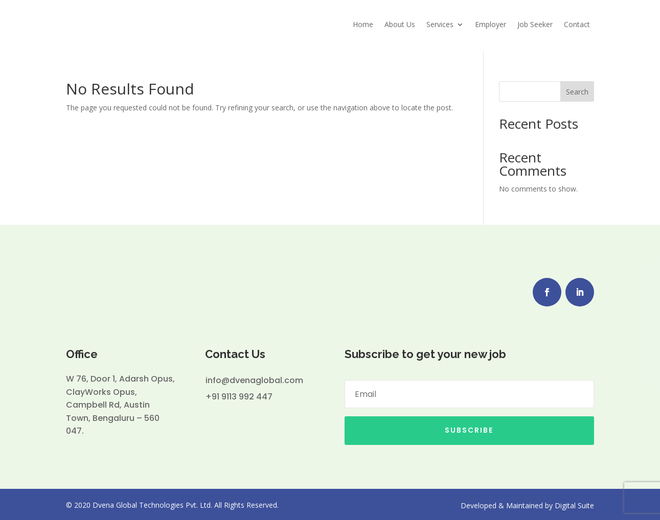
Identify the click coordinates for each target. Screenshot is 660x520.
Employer (490, 24)
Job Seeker (535, 24)
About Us (399, 24)
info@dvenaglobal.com (254, 378)
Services (439, 24)
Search (577, 89)
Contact (577, 24)
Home (363, 24)
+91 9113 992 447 (239, 394)
